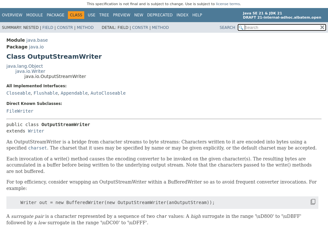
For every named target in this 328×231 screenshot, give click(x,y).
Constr (65, 27)
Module (34, 15)
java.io (36, 46)
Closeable (18, 93)
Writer (36, 130)
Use (91, 15)
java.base (37, 40)
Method (85, 27)
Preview (121, 15)
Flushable (46, 93)
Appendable (74, 93)
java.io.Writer (30, 71)
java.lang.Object (24, 66)
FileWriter (19, 111)
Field (47, 27)
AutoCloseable (108, 93)
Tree (104, 15)
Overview (12, 15)
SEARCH (227, 27)
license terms (228, 4)
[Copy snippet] (307, 202)
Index (182, 15)
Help (197, 15)
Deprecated (160, 15)
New (138, 15)
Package (55, 15)
